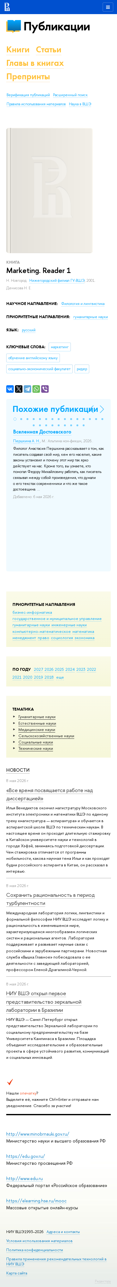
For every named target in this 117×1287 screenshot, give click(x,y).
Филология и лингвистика (83, 303)
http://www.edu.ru (24, 1178)
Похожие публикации (55, 408)
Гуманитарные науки (37, 716)
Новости (18, 770)
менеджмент (24, 637)
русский (29, 330)
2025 (59, 669)
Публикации (56, 26)
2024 (70, 669)
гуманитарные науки (31, 625)
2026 (49, 669)
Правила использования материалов (36, 104)
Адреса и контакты (63, 1231)
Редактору (103, 1281)
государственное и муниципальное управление (57, 618)
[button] (15, 419)
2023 (80, 669)
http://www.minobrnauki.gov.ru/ (37, 1134)
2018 (49, 677)
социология (62, 637)
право (43, 637)
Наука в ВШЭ (80, 104)
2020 (27, 677)
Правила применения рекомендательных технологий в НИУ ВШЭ (56, 1261)
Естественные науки (37, 723)
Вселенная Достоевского (42, 431)
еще (60, 677)
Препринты (28, 76)
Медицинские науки (36, 729)
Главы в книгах (35, 62)
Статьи (48, 49)
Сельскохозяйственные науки (46, 735)
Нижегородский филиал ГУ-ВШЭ (57, 280)
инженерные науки (69, 625)
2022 (91, 669)
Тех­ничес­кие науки (35, 748)
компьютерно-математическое (41, 631)
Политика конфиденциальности (34, 1250)
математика (83, 631)
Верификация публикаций (28, 94)
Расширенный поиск (70, 94)
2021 (17, 677)
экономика (85, 637)
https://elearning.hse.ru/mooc (36, 1201)
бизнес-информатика (32, 612)
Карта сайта (16, 1273)
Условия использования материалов (39, 1240)
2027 (38, 669)
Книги (18, 49)
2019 (38, 677)
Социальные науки (35, 742)
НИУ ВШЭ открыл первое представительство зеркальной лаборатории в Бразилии (43, 1001)
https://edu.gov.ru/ (25, 1156)
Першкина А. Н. (26, 441)
